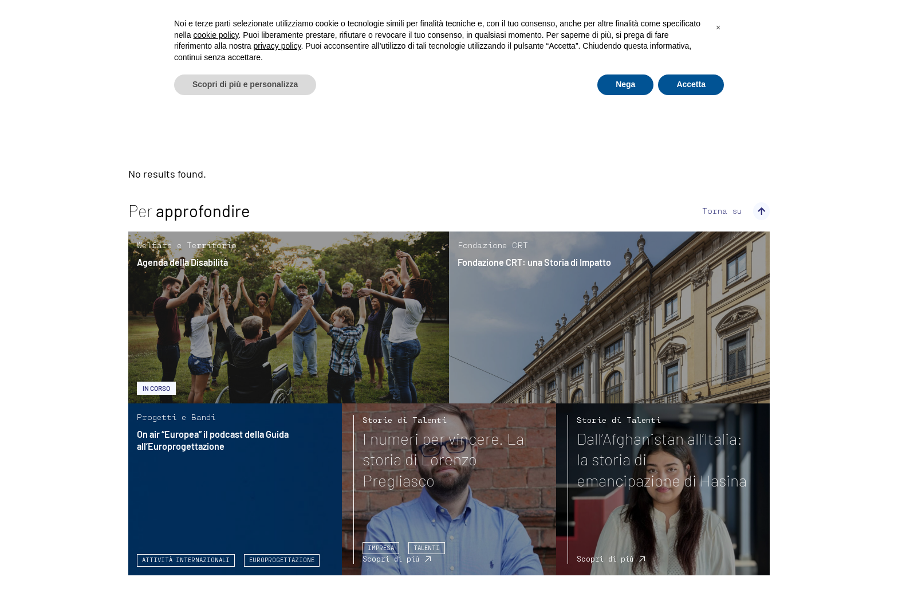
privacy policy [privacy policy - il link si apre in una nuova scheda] (277, 45)
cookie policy (215, 35)
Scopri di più (391, 558)
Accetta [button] (691, 84)
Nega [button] (625, 84)
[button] (718, 27)
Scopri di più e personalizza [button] (245, 84)
